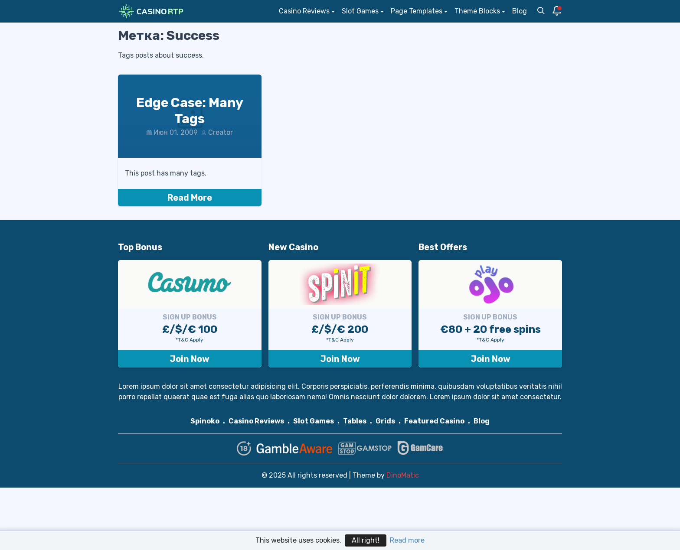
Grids (385, 421)
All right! (365, 540)
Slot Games (360, 11)
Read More (189, 197)
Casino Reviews (304, 11)
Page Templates (416, 11)
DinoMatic (402, 475)
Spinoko (204, 421)
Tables (354, 421)
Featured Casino (434, 421)
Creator (220, 132)
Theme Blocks (477, 11)
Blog (519, 11)
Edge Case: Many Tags (189, 111)
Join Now (189, 359)
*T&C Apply (189, 340)
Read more (407, 540)
